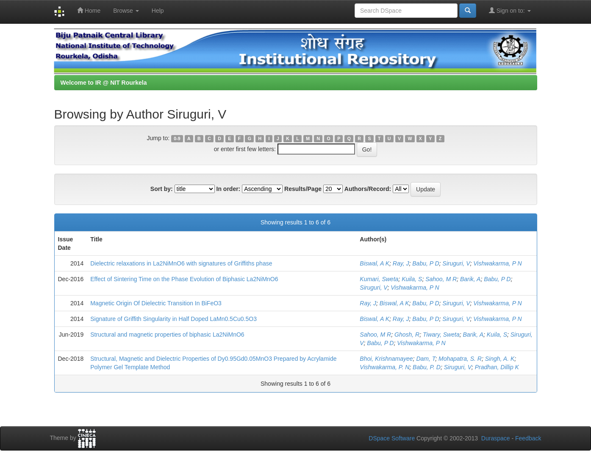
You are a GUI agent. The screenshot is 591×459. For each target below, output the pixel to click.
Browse (126, 10)
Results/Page (303, 188)
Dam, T (425, 358)
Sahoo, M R (441, 279)
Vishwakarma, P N (497, 263)
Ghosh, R (406, 334)
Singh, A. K (500, 358)
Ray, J (401, 263)
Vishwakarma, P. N (384, 367)
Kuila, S (412, 279)
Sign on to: (510, 10)
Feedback (528, 438)
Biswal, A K (374, 263)
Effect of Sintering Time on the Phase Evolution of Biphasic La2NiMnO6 (184, 279)
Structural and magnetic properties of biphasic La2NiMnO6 (167, 334)
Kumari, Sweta (379, 279)
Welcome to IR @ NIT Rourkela (104, 82)
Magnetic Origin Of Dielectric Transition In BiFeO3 (156, 303)
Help (158, 10)
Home (88, 10)
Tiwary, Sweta (441, 334)
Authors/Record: (367, 188)
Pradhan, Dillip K (497, 367)
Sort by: (161, 188)
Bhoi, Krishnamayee (386, 358)
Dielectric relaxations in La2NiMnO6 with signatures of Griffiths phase (181, 263)
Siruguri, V (456, 263)
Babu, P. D (427, 367)
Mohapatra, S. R (460, 358)
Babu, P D (425, 263)
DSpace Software (392, 438)
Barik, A (470, 279)
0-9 (177, 138)
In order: (228, 188)
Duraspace (495, 438)
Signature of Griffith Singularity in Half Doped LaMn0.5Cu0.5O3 (173, 318)
